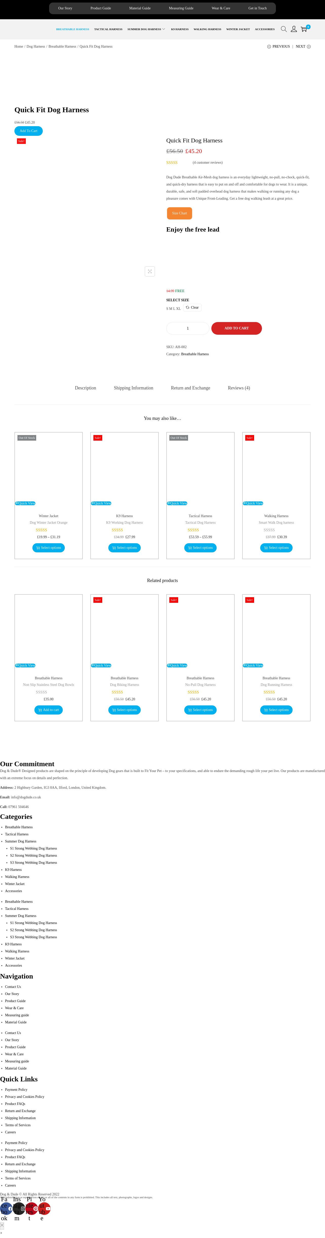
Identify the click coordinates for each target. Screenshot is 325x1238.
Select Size (177, 301)
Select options (48, 549)
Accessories (13, 892)
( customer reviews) (208, 164)
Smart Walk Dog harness (276, 524)
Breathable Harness (62, 47)
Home (18, 47)
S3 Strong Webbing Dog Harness (33, 864)
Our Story (49, 9)
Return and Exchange (189, 388)
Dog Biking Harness (124, 686)
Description (88, 388)
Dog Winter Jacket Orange (49, 524)
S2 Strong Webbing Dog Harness (33, 856)
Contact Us (13, 988)
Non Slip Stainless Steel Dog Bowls (48, 686)
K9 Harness (124, 517)
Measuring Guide (184, 9)
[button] (1, 1234)
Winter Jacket (48, 517)
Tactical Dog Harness (200, 524)
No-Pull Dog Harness (200, 686)
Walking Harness (276, 517)
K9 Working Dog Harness (124, 524)
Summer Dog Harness (20, 842)
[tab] (88, 388)
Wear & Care (230, 9)
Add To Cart (28, 132)
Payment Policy (16, 1091)
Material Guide (136, 9)
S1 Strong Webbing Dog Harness (33, 849)
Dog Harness (36, 47)
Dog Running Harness (276, 686)
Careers (10, 1133)
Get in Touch (273, 9)
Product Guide (91, 9)
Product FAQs (15, 1105)
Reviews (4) (237, 388)
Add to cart (237, 329)
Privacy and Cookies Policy (24, 1098)
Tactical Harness (200, 517)
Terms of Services (18, 1126)
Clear (192, 309)
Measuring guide (17, 1016)
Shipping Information (134, 388)
